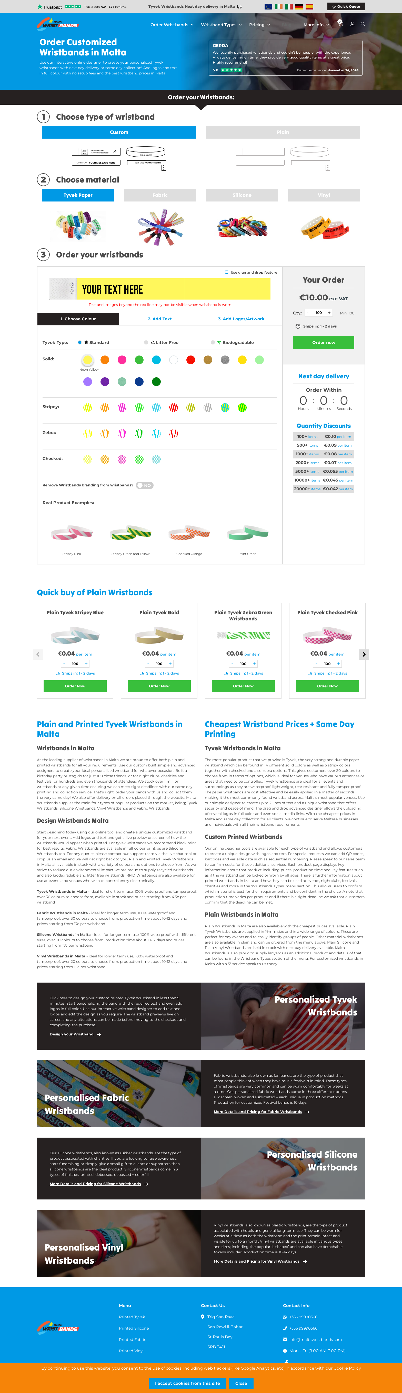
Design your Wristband (72, 1034)
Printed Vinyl (132, 1350)
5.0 (215, 70)
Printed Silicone (135, 1328)
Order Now (75, 686)
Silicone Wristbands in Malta (64, 934)
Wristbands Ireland (279, 6)
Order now (323, 342)
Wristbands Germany (299, 6)
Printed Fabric (133, 1339)
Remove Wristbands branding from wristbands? (88, 485)
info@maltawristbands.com (317, 1339)
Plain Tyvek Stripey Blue (75, 612)
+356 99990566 (304, 1316)
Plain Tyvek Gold (159, 612)
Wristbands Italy (289, 6)
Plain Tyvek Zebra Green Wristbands (243, 615)
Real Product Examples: (68, 502)
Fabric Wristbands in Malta (62, 913)
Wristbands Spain (309, 6)
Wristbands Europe (268, 6)
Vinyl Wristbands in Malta (61, 956)
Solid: (48, 359)
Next (364, 654)
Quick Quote (348, 6)
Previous (38, 654)
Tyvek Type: (55, 342)
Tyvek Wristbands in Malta (62, 891)
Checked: (53, 458)
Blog (291, 24)
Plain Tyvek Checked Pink (327, 612)
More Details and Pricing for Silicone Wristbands (95, 1183)
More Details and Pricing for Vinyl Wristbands (256, 1261)
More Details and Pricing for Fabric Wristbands (258, 1111)
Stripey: (51, 406)
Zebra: (49, 432)
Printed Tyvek (133, 1316)
